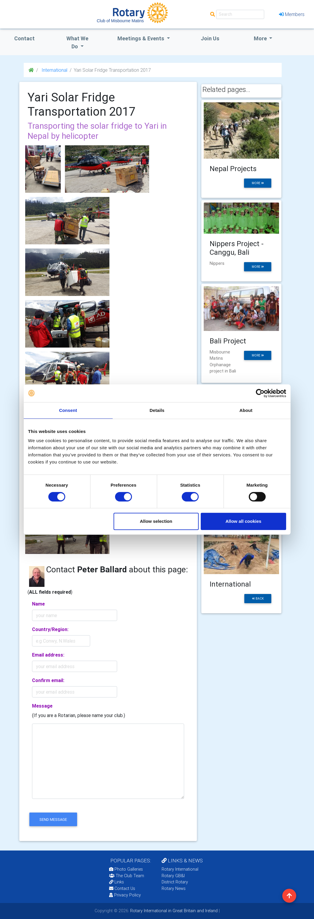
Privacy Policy (125, 895)
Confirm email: (48, 680)
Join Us (210, 38)
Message (42, 706)
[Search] (240, 14)
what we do (77, 42)
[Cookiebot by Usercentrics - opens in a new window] (260, 393)
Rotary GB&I (173, 875)
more (258, 183)
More (261, 38)
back (258, 599)
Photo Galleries (126, 869)
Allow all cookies (244, 521)
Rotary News (174, 888)
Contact (24, 38)
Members (292, 14)
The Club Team (126, 875)
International (53, 70)
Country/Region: (50, 629)
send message (53, 819)
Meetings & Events (141, 38)
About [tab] (246, 410)
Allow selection (156, 521)
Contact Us (122, 888)
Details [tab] (157, 410)
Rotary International (180, 869)
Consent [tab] (68, 410)
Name (38, 604)
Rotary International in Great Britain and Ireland (173, 910)
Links (116, 882)
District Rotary (175, 882)
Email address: (48, 655)
